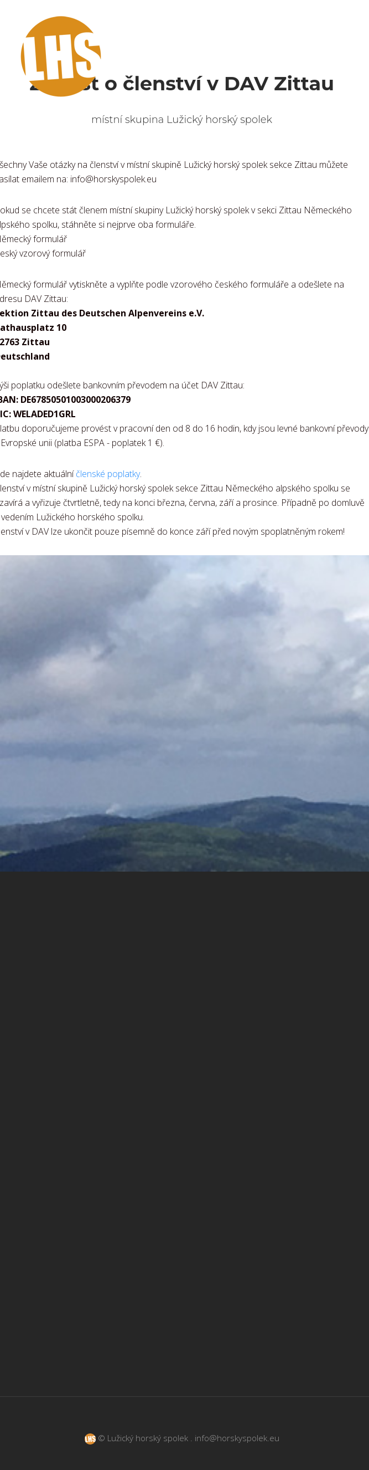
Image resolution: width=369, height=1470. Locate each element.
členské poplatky (108, 474)
